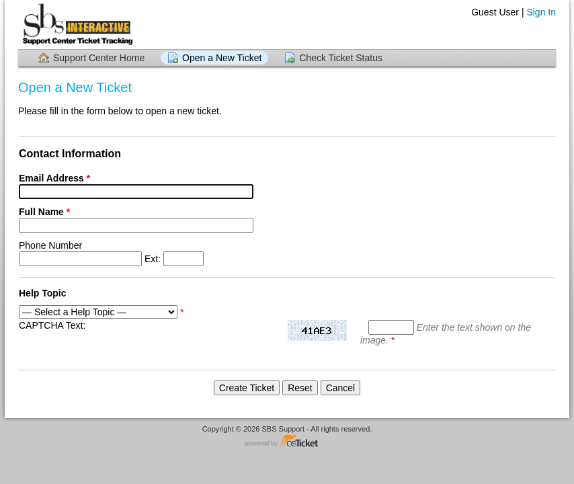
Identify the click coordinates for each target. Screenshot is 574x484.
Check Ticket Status (340, 57)
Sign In (541, 12)
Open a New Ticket (221, 57)
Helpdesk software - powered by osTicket (287, 441)
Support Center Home (99, 57)
